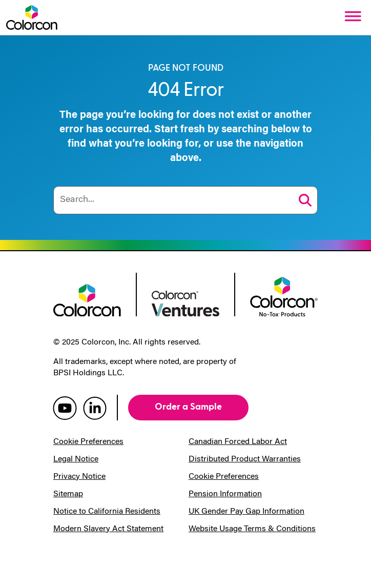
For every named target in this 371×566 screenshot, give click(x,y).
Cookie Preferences (88, 442)
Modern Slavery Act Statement (108, 529)
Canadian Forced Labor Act (238, 442)
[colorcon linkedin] (95, 407)
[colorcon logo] (87, 299)
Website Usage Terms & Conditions (252, 529)
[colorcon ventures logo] (185, 302)
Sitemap (68, 494)
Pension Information (225, 494)
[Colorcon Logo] (31, 17)
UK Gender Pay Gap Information (246, 512)
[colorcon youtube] (64, 407)
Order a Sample (188, 406)
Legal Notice (75, 459)
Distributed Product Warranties (245, 459)
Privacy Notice (79, 477)
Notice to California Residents (106, 512)
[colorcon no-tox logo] (284, 296)
